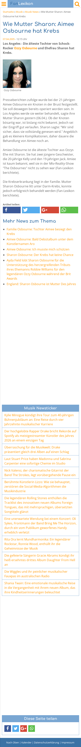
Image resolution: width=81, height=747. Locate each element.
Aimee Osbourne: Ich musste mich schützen (38, 249)
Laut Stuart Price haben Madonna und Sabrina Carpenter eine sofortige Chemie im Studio (37, 461)
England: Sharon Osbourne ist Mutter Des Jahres (41, 284)
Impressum (67, 742)
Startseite (8, 11)
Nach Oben (12, 742)
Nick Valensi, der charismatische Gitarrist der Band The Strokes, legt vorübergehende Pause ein (40, 472)
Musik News (32, 11)
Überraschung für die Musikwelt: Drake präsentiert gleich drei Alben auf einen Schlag (36, 449)
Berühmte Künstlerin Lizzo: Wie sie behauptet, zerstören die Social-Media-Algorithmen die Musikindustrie (37, 486)
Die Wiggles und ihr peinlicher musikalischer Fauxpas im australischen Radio (36, 573)
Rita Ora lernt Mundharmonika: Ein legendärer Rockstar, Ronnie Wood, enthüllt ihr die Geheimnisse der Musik (37, 544)
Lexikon (21, 4)
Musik (19, 11)
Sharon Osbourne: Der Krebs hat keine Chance (40, 255)
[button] (12, 210)
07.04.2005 (9, 39)
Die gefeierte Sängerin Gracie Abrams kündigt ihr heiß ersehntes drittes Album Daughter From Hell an (39, 560)
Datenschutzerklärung (46, 742)
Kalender (26, 742)
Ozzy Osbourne (25, 48)
